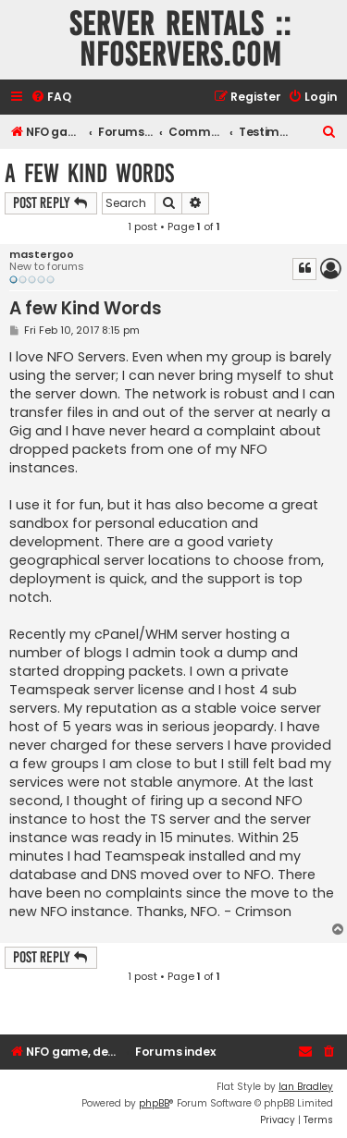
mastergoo (41, 255)
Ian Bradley (306, 1087)
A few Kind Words (89, 173)
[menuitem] (51, 97)
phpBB (154, 1103)
